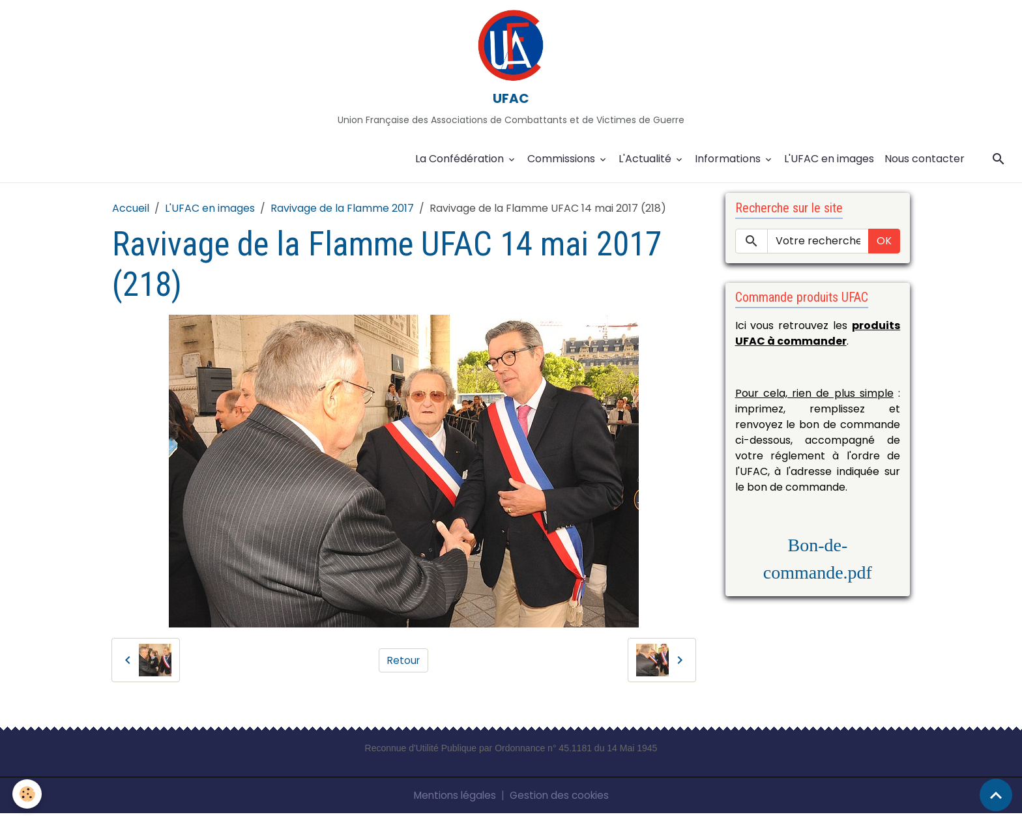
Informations (729, 165)
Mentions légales (453, 802)
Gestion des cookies (561, 802)
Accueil (130, 215)
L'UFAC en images (829, 165)
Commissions (562, 165)
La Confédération (460, 165)
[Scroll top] (996, 795)
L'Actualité (646, 165)
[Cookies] (27, 794)
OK (884, 247)
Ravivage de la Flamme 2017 (342, 215)
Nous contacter (924, 165)
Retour (404, 666)
